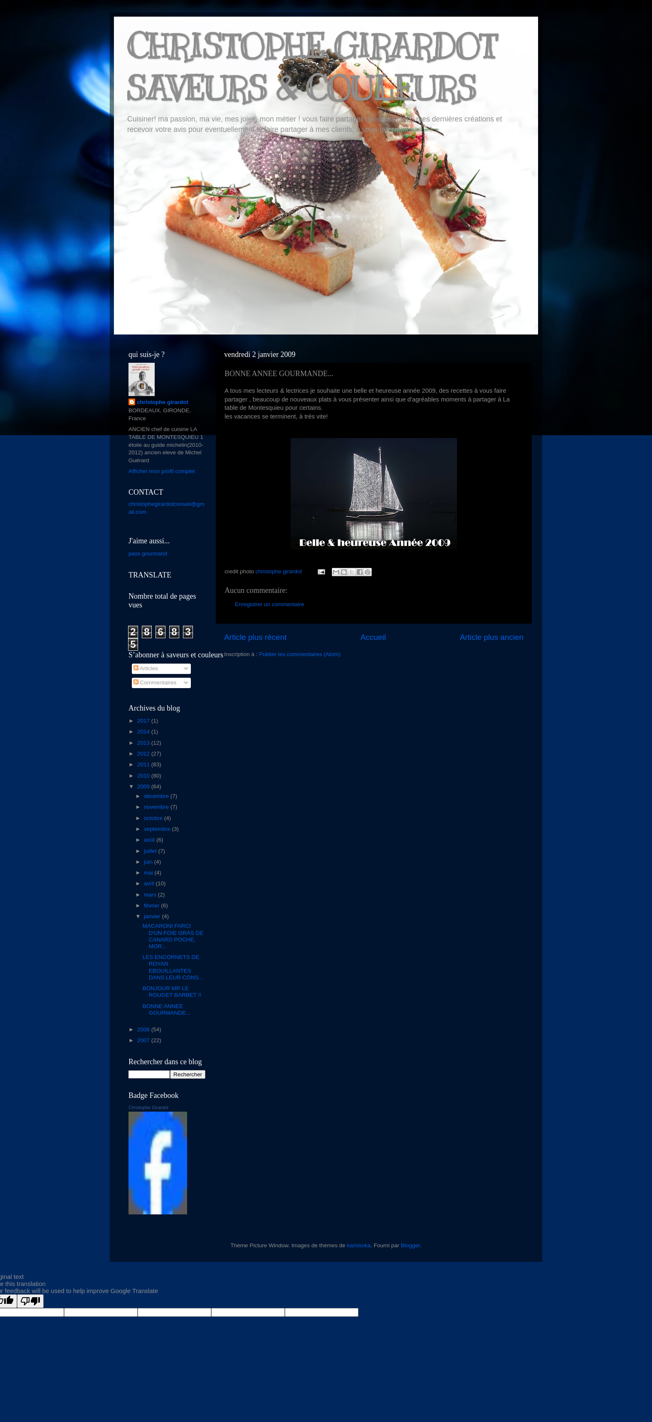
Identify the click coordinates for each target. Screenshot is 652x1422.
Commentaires (155, 682)
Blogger (410, 1245)
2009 (144, 786)
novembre (157, 807)
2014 (144, 731)
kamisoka (358, 1245)
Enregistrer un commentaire (269, 604)
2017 (144, 721)
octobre (154, 818)
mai (149, 873)
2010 (144, 776)
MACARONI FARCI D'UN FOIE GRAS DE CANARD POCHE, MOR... (173, 936)
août (150, 840)
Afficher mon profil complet (161, 471)
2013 (144, 743)
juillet (151, 851)
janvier (153, 916)
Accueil (373, 637)
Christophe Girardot (148, 1107)
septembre (158, 829)
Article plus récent (255, 637)
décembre (157, 796)
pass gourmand (147, 553)
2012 (144, 754)
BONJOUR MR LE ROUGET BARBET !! (172, 991)
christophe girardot (162, 402)
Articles (145, 668)
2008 (144, 1029)
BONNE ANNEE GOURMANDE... (167, 1009)
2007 (144, 1040)
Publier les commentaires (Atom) (300, 654)
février (152, 905)
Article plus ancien (492, 637)
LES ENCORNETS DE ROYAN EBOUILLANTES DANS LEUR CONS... (173, 967)
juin (149, 862)
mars (151, 895)
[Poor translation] (30, 1301)
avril (150, 883)
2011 (144, 764)
